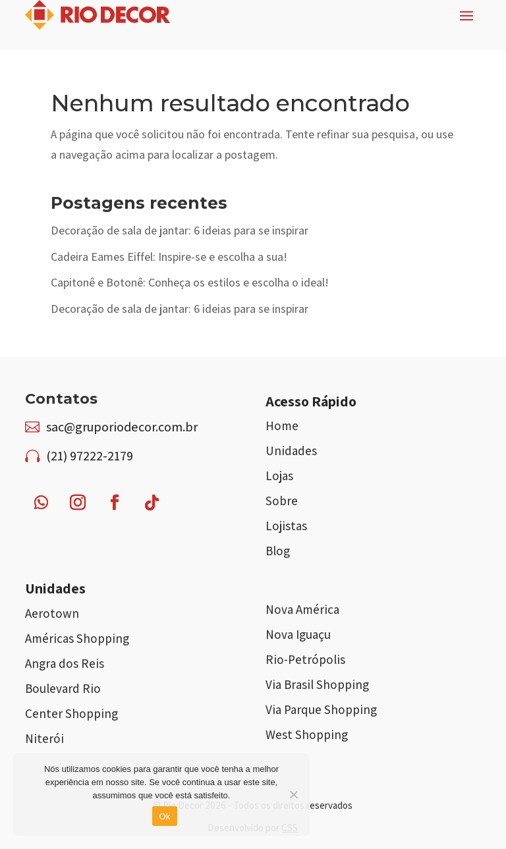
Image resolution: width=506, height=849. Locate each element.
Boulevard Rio (63, 688)
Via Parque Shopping (321, 709)
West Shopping (307, 734)
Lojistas (286, 526)
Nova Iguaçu (298, 634)
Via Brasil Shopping (317, 684)
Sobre (282, 500)
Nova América (302, 609)
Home (282, 425)
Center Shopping (71, 713)
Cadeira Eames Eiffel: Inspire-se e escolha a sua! (169, 256)
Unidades (291, 450)
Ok (164, 816)
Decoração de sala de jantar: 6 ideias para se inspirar (179, 230)
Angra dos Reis (64, 663)
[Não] (293, 794)
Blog (278, 551)
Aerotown (52, 613)
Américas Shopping (77, 638)
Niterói (44, 738)
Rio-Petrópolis (305, 659)
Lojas (279, 475)
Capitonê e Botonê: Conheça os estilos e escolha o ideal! (190, 282)
